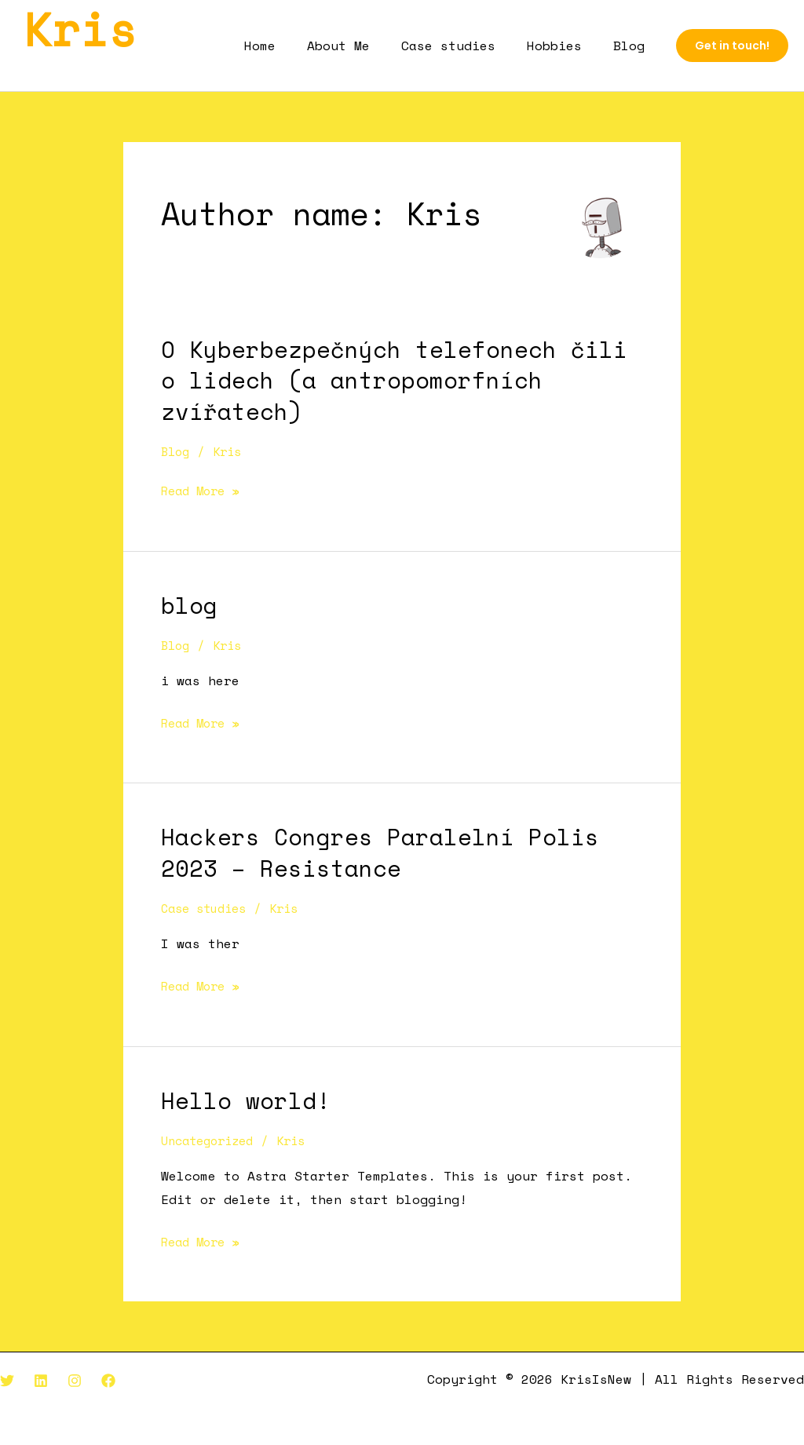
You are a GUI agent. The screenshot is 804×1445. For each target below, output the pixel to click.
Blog (632, 45)
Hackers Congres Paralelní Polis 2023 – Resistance (380, 851)
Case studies (464, 45)
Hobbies (563, 45)
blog (189, 604)
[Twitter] (7, 1379)
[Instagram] (75, 1379)
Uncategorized (212, 1138)
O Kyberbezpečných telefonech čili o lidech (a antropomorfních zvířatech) (394, 379)
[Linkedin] (41, 1379)
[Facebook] (108, 1379)
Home (288, 45)
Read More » (204, 490)
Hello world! (246, 1098)
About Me (360, 45)
